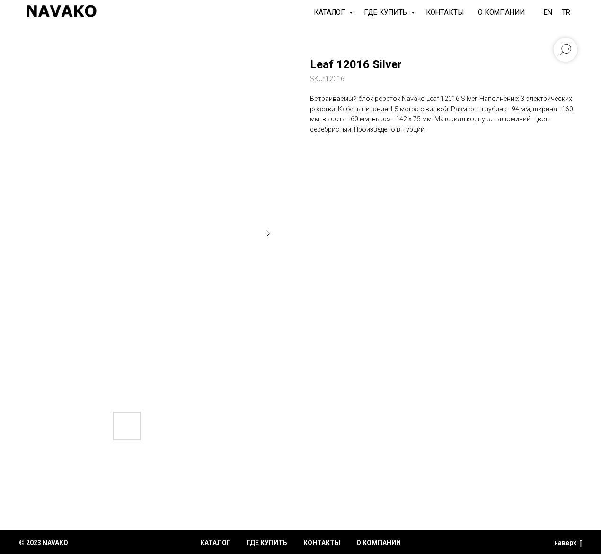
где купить (267, 542)
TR (566, 12)
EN (548, 12)
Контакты (445, 12)
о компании (378, 542)
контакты (321, 542)
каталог (215, 542)
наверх (568, 543)
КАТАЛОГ (330, 12)
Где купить (386, 12)
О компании (501, 12)
